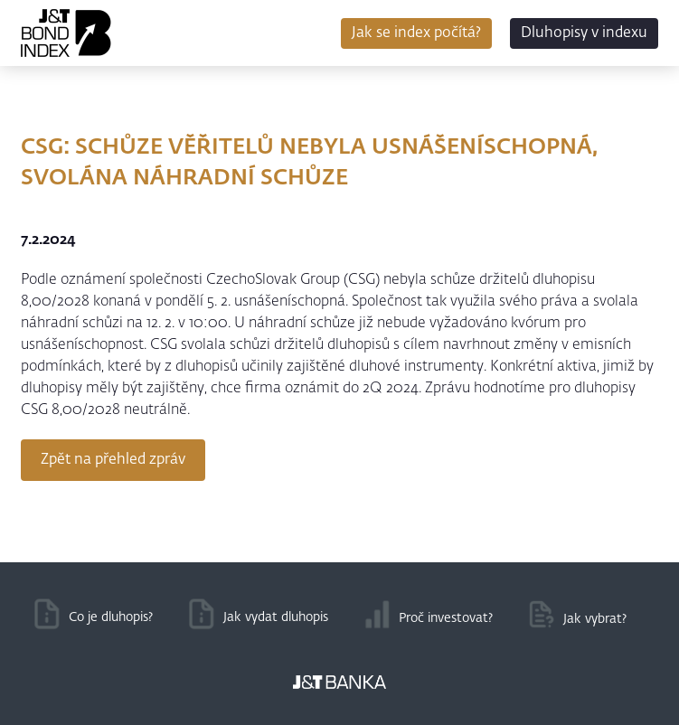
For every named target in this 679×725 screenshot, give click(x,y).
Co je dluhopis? (111, 617)
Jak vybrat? (595, 619)
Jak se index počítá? (416, 33)
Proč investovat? (446, 618)
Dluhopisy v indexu (584, 33)
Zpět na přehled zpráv (113, 460)
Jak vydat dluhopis (275, 617)
